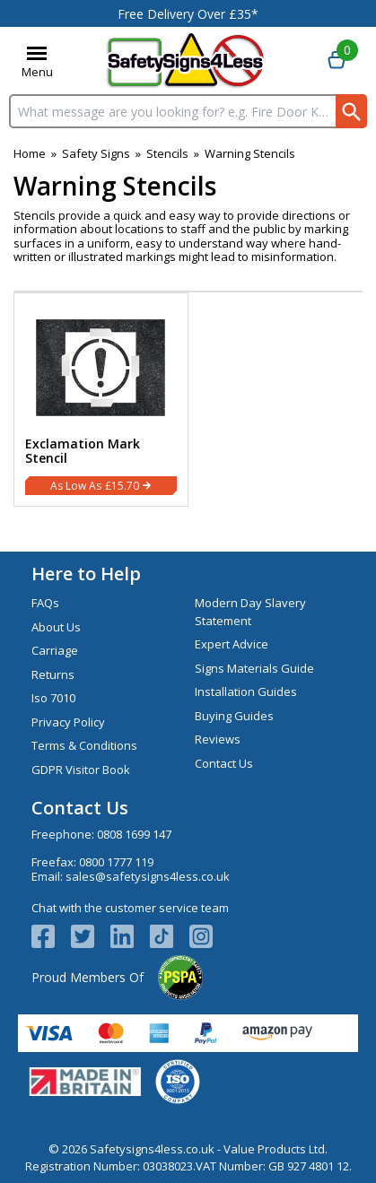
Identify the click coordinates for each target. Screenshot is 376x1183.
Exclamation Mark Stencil (82, 451)
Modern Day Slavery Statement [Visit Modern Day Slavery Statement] (250, 612)
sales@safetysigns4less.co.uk (148, 876)
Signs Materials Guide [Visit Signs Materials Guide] (254, 668)
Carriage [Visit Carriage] (54, 650)
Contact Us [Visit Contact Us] (224, 763)
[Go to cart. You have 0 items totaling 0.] (336, 61)
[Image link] (169, 936)
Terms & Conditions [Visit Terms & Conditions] (84, 745)
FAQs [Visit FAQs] (45, 603)
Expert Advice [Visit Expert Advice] (231, 644)
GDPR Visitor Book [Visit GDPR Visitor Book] (80, 769)
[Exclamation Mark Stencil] (100, 399)
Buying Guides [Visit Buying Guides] (234, 716)
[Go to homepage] (185, 60)
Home (29, 153)
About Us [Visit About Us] (56, 627)
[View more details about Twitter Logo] (90, 936)
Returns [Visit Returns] (52, 674)
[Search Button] (351, 111)
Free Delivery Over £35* (188, 13)
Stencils (167, 153)
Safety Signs (96, 153)
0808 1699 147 (134, 834)
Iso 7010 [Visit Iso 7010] (53, 698)
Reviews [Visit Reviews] (217, 739)
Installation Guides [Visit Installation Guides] (246, 691)
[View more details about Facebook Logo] (51, 936)
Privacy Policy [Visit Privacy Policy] (68, 722)
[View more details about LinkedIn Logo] (130, 936)
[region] (101, 364)
